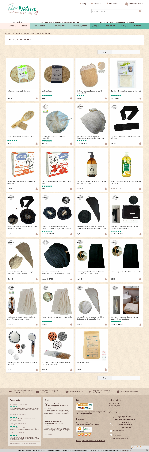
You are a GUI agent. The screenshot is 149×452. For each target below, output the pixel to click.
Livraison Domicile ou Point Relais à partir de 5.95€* (24, 391)
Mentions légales (114, 406)
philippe (14, 424)
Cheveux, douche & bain (19, 39)
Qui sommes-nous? (115, 403)
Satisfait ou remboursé (76, 392)
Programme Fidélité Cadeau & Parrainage (102, 391)
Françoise (14, 404)
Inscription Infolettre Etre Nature (90, 440)
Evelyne (14, 415)
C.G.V (111, 408)
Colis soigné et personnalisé (129, 392)
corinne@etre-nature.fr (120, 430)
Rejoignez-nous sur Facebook (122, 438)
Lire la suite (48, 417)
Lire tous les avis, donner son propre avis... (23, 443)
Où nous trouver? (118, 435)
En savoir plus (125, 450)
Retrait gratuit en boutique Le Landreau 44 (49, 391)
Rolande (14, 433)
